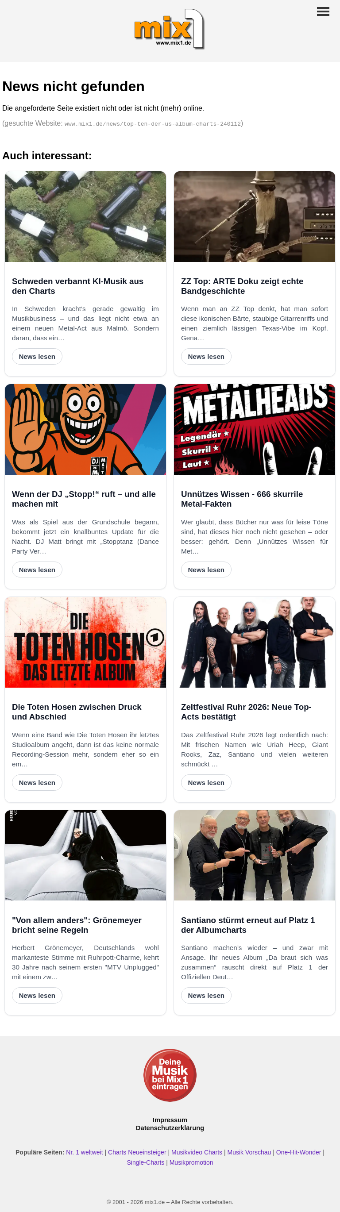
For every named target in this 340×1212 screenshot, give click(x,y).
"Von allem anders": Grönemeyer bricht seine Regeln (77, 925)
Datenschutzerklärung (170, 1127)
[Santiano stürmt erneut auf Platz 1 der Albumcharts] (254, 855)
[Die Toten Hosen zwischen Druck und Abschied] (85, 642)
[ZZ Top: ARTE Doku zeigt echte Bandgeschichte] (254, 216)
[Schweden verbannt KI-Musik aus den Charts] (85, 216)
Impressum (170, 1120)
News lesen (37, 356)
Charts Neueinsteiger (137, 1152)
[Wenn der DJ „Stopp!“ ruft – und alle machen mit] (85, 429)
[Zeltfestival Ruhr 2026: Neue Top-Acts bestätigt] (254, 642)
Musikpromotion (191, 1162)
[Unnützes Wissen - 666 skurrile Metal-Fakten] (254, 429)
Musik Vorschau (249, 1152)
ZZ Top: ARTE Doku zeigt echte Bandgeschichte (242, 286)
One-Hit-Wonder (298, 1152)
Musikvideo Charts (196, 1152)
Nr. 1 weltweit (84, 1152)
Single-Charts (145, 1162)
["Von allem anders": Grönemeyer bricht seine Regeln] (85, 855)
